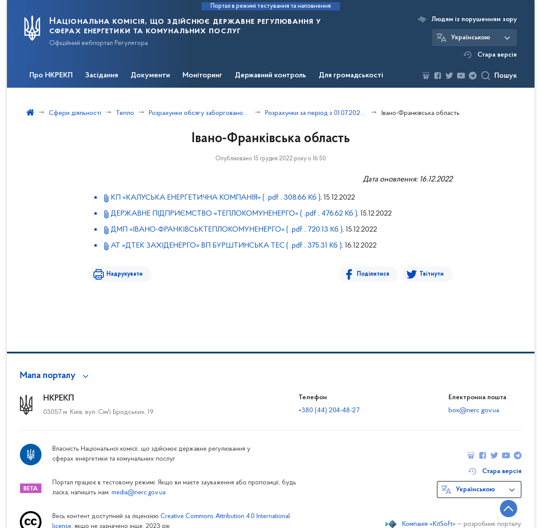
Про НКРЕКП (51, 76)
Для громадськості (351, 76)
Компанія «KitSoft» (429, 524)
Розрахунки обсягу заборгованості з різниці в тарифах (199, 113)
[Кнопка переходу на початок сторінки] (508, 508)
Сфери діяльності (75, 113)
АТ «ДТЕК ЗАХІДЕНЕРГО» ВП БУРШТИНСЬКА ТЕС (226, 246)
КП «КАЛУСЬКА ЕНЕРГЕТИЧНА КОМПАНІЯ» (215, 198)
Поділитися (373, 274)
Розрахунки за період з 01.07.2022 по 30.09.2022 (316, 113)
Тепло (125, 113)
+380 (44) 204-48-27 (328, 410)
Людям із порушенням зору (474, 19)
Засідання (101, 76)
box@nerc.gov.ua (473, 410)
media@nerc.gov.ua (139, 493)
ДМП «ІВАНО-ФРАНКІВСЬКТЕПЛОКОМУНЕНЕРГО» (227, 230)
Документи (150, 76)
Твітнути (431, 274)
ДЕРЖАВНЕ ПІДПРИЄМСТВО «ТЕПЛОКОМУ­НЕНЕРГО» (234, 214)
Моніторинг (202, 76)
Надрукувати (124, 274)
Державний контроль (270, 76)
